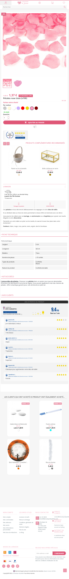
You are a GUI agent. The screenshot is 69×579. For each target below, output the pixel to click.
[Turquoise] (50, 430)
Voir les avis (20, 137)
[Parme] (18, 108)
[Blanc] (14, 108)
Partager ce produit (19, 204)
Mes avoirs (6, 525)
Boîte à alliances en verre (50, 169)
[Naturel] (19, 175)
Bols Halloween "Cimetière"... (18, 462)
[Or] (27, 108)
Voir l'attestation (10, 312)
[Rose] (32, 108)
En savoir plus (8, 198)
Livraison (34, 186)
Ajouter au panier (34, 122)
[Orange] (18, 468)
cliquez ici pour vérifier (49, 571)
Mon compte (7, 517)
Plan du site (22, 530)
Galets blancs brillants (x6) (18, 424)
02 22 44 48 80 (50, 204)
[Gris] (52, 468)
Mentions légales (24, 527)
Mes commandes (8, 520)
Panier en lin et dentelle (18, 169)
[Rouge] (23, 108)
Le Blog (21, 532)
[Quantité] (5, 118)
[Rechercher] (34, 7)
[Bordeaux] (36, 108)
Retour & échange (24, 520)
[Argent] (5, 108)
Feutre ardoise (50, 424)
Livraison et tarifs (24, 517)
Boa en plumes (50, 462)
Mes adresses (7, 522)
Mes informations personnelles (8, 529)
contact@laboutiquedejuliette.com (48, 519)
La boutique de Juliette (18, 573)
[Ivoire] (9, 108)
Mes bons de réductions (10, 532)
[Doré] (50, 175)
